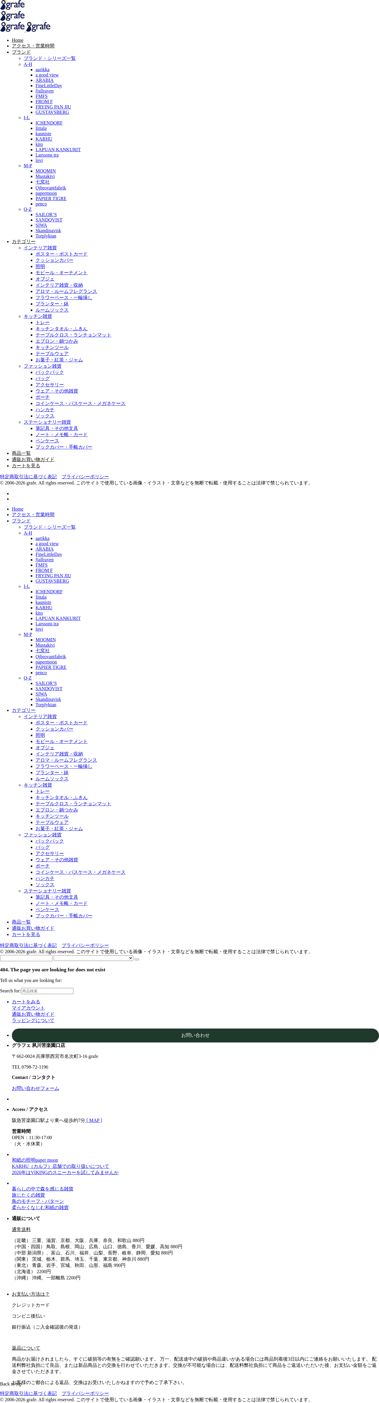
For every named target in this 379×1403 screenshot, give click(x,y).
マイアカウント (28, 1007)
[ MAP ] (93, 1120)
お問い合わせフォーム (35, 1088)
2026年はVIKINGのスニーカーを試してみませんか (65, 1172)
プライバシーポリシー (85, 476)
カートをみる (26, 1001)
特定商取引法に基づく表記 (28, 476)
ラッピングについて (33, 1020)
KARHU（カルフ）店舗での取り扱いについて (60, 1166)
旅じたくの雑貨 (28, 1195)
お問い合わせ (195, 1035)
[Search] (136, 959)
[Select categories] (93, 958)
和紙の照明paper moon (35, 1160)
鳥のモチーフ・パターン (38, 1201)
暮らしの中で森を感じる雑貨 (42, 1188)
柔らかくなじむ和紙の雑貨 (40, 1207)
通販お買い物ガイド (33, 1014)
